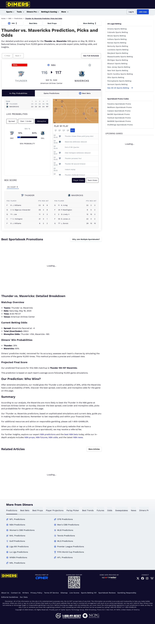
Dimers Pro (33, 12)
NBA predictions (48, 434)
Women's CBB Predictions (21, 530)
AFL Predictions (65, 557)
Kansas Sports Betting (116, 43)
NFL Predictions (17, 519)
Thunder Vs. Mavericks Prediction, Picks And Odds (43, 18)
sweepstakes (121, 510)
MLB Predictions (65, 530)
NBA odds (53, 437)
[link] (138, 578)
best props (37, 510)
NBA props (29, 437)
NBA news (78, 437)
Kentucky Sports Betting (117, 46)
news (133, 510)
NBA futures (41, 437)
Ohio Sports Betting (115, 77)
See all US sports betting (120, 88)
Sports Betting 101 (89, 593)
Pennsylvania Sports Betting (119, 81)
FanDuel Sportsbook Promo (119, 118)
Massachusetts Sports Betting (120, 57)
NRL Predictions (17, 563)
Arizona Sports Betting (117, 29)
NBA (9, 18)
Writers (25, 593)
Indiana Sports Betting (117, 39)
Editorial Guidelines (9, 597)
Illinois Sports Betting (116, 36)
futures (100, 510)
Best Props (52, 23)
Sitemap (64, 593)
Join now (143, 12)
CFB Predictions (65, 519)
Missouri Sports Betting (117, 64)
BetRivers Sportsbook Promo (119, 107)
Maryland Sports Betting (117, 53)
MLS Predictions (65, 541)
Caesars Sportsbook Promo (118, 111)
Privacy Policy (36, 593)
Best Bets (33, 23)
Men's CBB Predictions (68, 525)
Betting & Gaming (50, 12)
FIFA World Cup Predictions (70, 552)
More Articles (94, 449)
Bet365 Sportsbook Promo (118, 114)
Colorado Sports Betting (117, 32)
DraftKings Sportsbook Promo (120, 125)
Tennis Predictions (66, 535)
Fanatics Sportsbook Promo (119, 104)
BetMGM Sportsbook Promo (119, 121)
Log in (131, 12)
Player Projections (54, 510)
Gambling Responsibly (126, 593)
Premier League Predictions (70, 546)
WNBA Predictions (18, 557)
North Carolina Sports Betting (120, 74)
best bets (24, 510)
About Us (5, 593)
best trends (88, 510)
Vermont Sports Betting (117, 84)
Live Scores (74, 593)
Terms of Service (51, 593)
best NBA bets (71, 434)
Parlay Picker (73, 510)
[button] (7, 55)
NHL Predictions (17, 535)
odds (109, 510)
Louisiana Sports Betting (117, 50)
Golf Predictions (17, 541)
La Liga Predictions (18, 552)
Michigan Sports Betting (117, 60)
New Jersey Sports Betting (118, 67)
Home (3, 18)
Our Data (24, 597)
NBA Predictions (17, 525)
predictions (11, 510)
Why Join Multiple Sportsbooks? (86, 239)
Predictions (18, 18)
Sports (10, 12)
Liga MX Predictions (19, 546)
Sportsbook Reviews (107, 593)
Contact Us (15, 593)
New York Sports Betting (117, 70)
